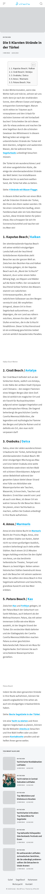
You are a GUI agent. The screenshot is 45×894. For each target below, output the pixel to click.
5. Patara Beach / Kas (20, 82)
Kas (30, 599)
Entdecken (7, 37)
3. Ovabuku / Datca (19, 75)
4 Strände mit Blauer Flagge (23, 189)
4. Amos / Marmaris (19, 78)
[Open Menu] (4, 3)
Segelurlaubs (9, 153)
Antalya (30, 370)
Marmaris (23, 524)
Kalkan (35, 237)
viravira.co (24, 729)
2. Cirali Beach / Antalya (21, 71)
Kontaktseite (17, 736)
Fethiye (25, 606)
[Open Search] (41, 3)
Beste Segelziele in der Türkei (24, 714)
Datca (26, 441)
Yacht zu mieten (20, 721)
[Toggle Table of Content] (32, 65)
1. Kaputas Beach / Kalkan (23, 68)
